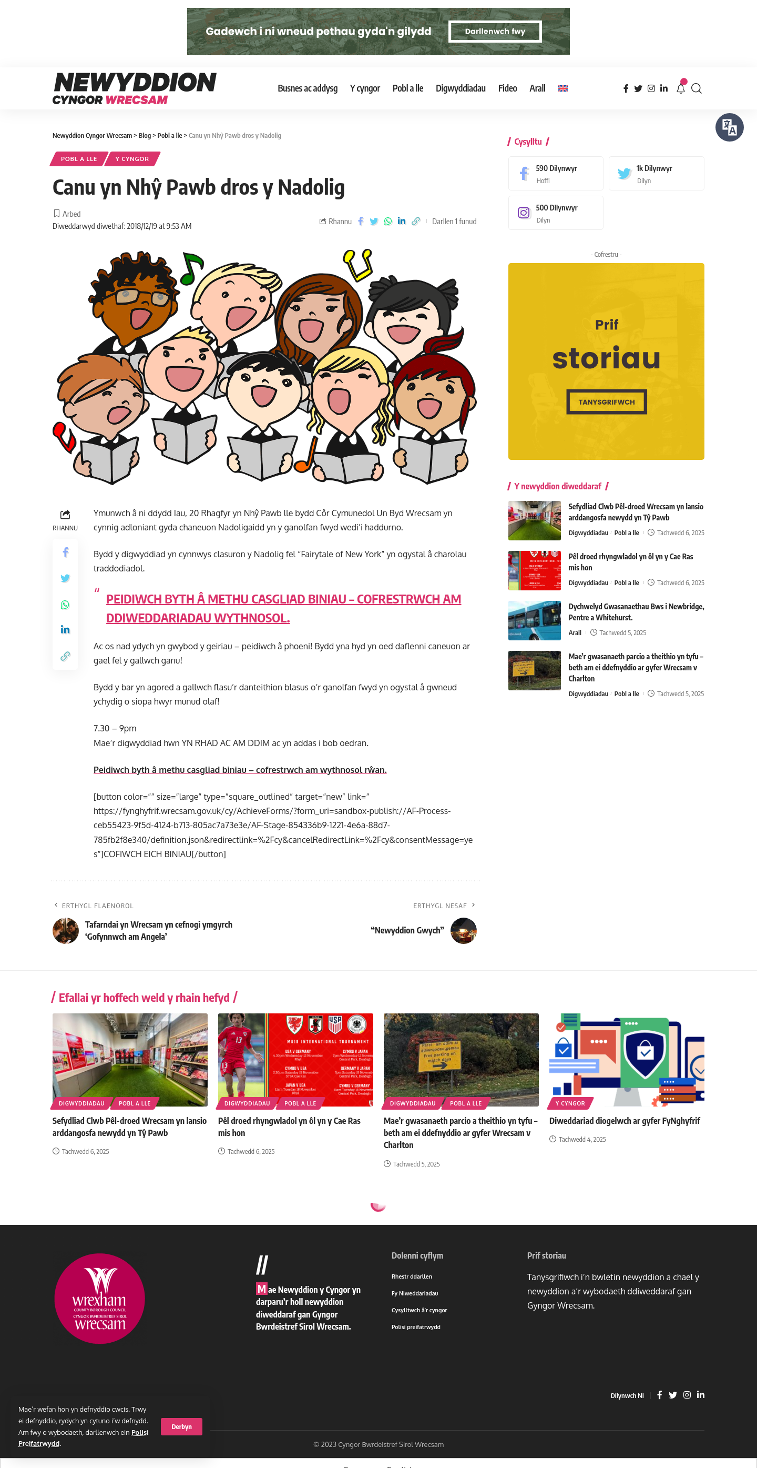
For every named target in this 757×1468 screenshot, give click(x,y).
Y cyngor (132, 159)
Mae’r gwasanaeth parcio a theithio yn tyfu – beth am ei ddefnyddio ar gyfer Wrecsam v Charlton (636, 660)
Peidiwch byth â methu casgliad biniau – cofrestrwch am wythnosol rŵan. (240, 770)
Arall (575, 625)
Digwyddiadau (589, 525)
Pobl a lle (79, 159)
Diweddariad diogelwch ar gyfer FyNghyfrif (624, 1120)
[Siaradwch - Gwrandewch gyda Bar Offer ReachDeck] (729, 127)
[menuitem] (563, 88)
